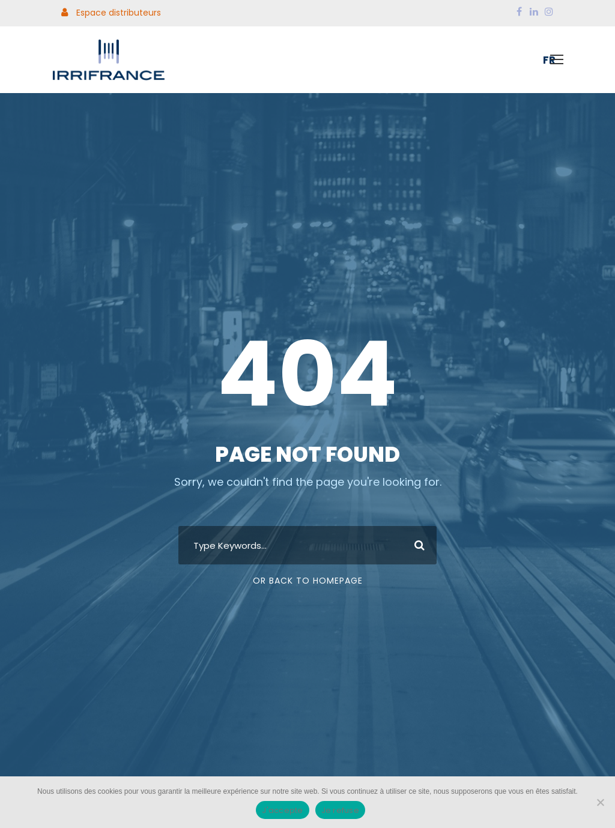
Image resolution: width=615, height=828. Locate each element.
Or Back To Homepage (308, 581)
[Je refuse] (600, 802)
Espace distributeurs (111, 13)
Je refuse (340, 810)
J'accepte (282, 810)
